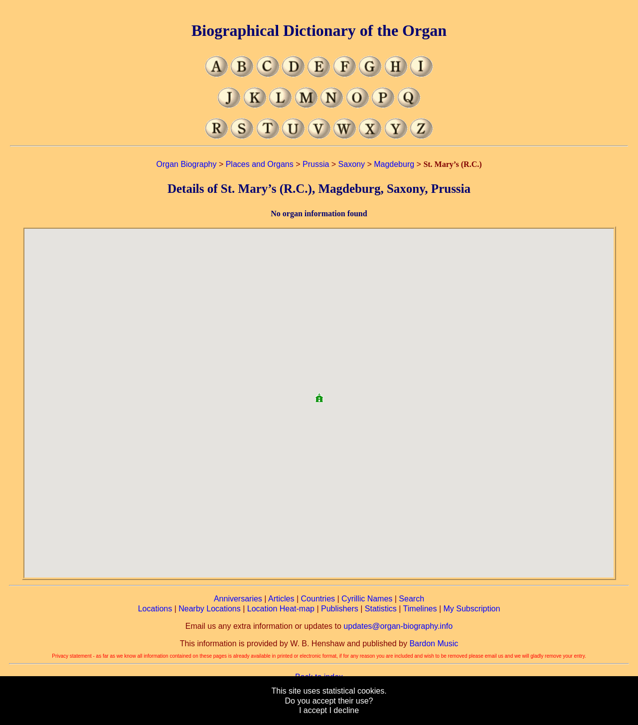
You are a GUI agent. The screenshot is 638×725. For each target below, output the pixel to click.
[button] (319, 394)
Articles (281, 598)
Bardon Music (433, 643)
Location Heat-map (281, 608)
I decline (344, 710)
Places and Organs (260, 164)
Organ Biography (186, 164)
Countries (318, 598)
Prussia (316, 164)
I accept (313, 710)
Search (411, 598)
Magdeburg (394, 164)
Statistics (381, 608)
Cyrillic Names (366, 598)
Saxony (351, 164)
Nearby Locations (209, 608)
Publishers (339, 608)
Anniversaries (238, 598)
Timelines (420, 608)
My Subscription (471, 608)
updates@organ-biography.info (398, 626)
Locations (155, 608)
